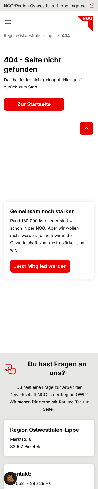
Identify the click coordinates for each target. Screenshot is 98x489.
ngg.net (79, 5)
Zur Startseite (34, 104)
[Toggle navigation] (8, 21)
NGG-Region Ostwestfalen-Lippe (36, 5)
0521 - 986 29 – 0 (34, 483)
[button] (10, 478)
